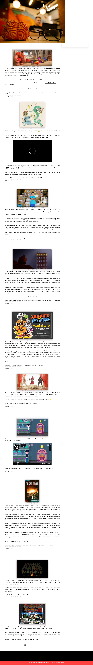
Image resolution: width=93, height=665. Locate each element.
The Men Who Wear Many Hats (31, 523)
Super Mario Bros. (44, 468)
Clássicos (9, 468)
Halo (26, 300)
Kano (32, 92)
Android (12, 403)
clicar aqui (41, 394)
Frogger (21, 468)
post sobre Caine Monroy (33, 225)
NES (32, 177)
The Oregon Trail (33, 507)
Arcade (9, 238)
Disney (22, 92)
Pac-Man (47, 300)
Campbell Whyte (9, 135)
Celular (16, 403)
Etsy (7, 167)
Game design (22, 238)
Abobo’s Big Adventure (13, 342)
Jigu (46, 5)
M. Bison (36, 92)
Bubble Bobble (13, 177)
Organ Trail (47, 523)
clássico (41, 627)
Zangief (6, 93)
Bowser (11, 92)
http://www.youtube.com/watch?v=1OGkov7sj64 (32, 79)
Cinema (12, 300)
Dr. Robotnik (28, 92)
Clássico (15, 545)
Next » (38, 645)
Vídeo (47, 92)
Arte (8, 92)
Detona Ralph (17, 92)
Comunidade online (21, 639)
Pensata (28, 238)
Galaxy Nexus (22, 403)
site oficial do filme (50, 83)
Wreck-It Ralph (53, 92)
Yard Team (18, 627)
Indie (29, 545)
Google (27, 403)
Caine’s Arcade (40, 227)
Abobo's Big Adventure (12, 365)
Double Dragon (22, 365)
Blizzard (13, 628)
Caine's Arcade (14, 238)
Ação (8, 403)
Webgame (40, 365)
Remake (30, 639)
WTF (38, 238)
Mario (29, 300)
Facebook (25, 545)
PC (27, 639)
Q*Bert (40, 92)
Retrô (44, 92)
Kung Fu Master (27, 468)
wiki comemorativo (50, 589)
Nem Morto (53, 130)
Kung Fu (28, 177)
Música (12, 595)
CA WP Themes (61, 662)
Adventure (9, 545)
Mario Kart (33, 300)
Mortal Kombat (40, 300)
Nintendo (35, 177)
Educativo (19, 545)
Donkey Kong (21, 300)
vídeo (30, 165)
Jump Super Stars (11, 356)
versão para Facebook (24, 541)
